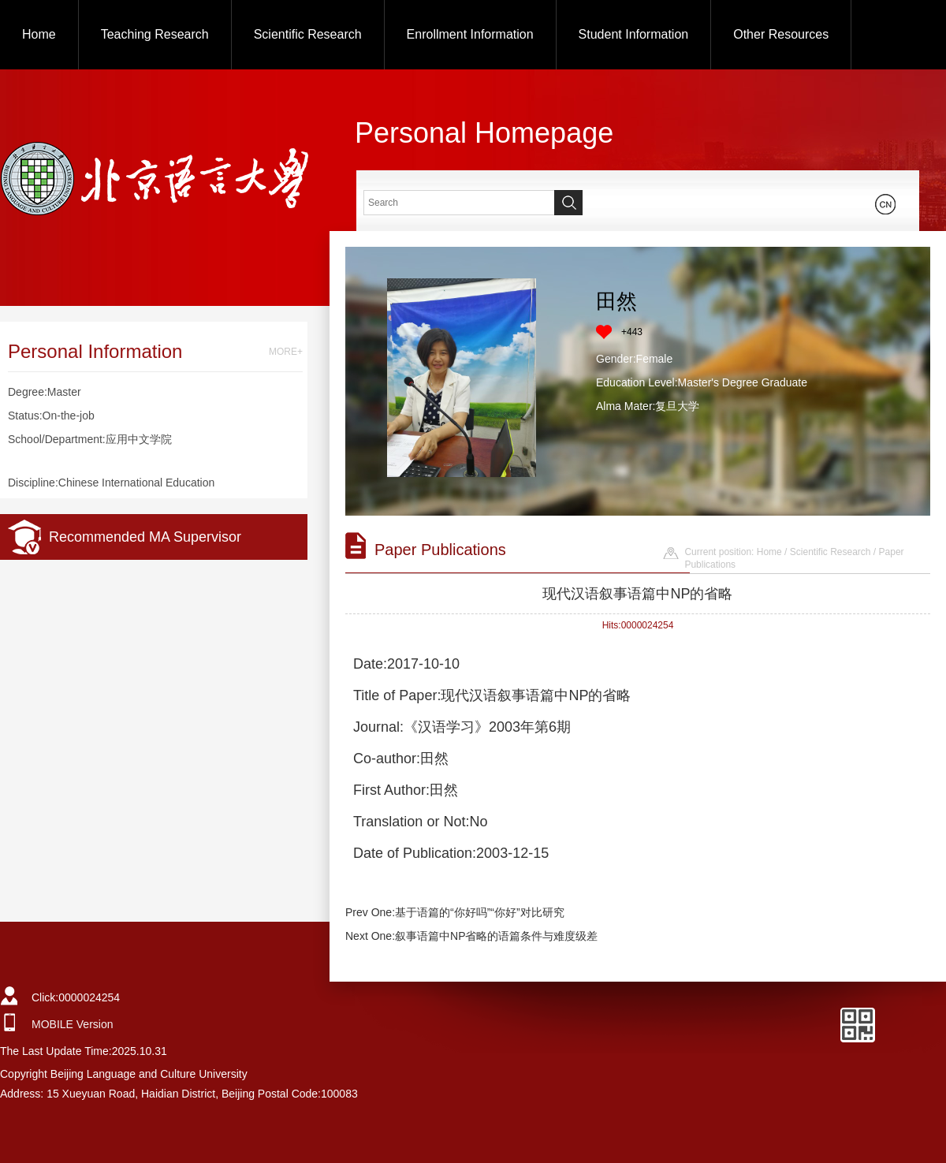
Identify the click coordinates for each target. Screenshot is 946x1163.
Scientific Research (308, 34)
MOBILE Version (73, 1024)
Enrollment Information (470, 34)
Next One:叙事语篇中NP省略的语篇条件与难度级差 (471, 936)
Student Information (634, 34)
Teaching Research (155, 34)
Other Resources (781, 34)
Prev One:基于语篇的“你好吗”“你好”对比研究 (454, 912)
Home (39, 34)
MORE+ (286, 351)
